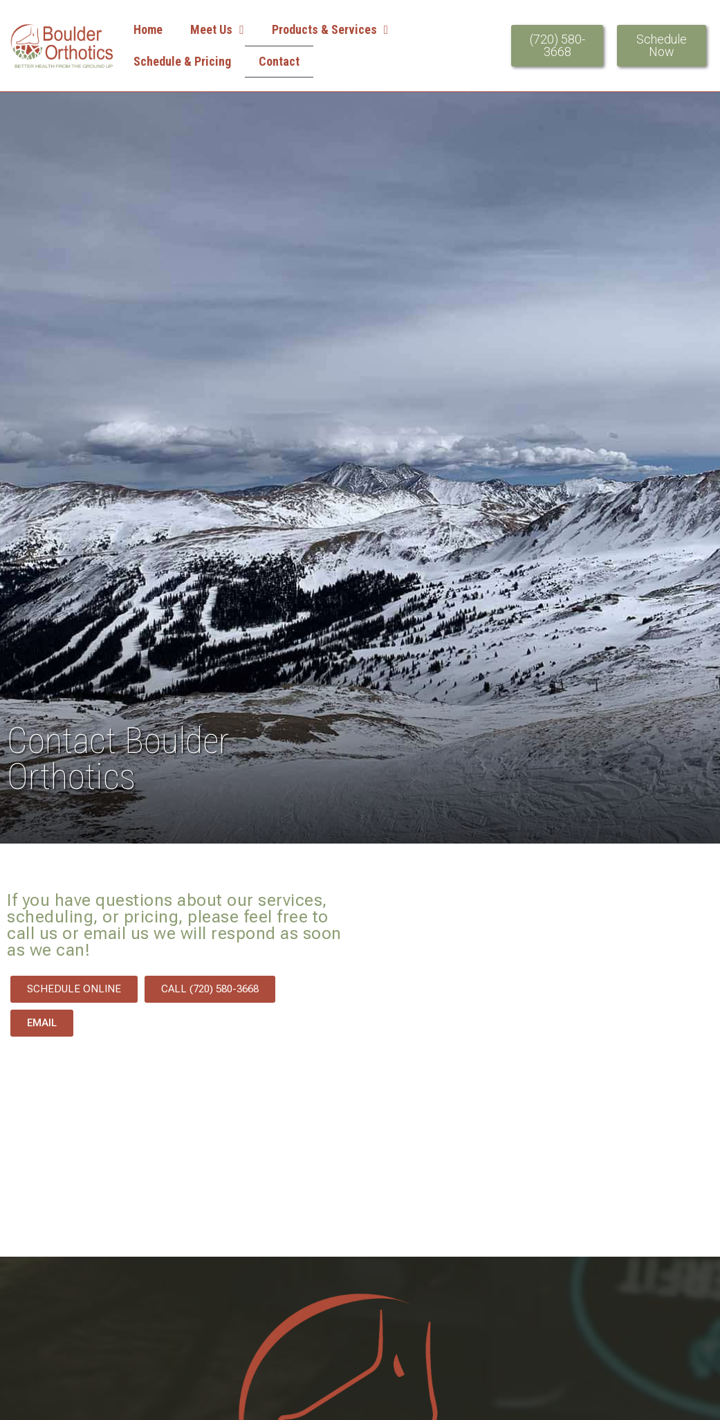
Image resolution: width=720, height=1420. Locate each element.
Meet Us (217, 30)
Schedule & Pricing (182, 61)
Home (148, 29)
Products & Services (330, 30)
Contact (279, 61)
